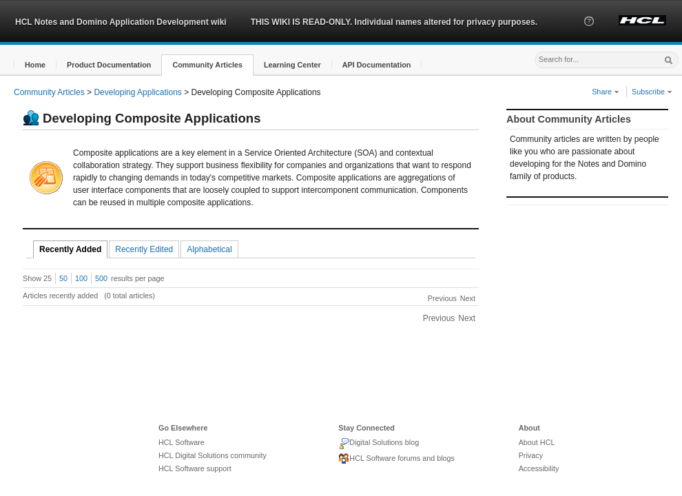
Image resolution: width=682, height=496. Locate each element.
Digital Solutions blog (378, 443)
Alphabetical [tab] (209, 249)
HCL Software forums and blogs (396, 458)
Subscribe (652, 91)
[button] (589, 34)
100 (81, 278)
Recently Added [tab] (70, 249)
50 (63, 278)
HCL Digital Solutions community (212, 455)
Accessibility (539, 468)
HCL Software (181, 442)
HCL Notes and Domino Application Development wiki (121, 22)
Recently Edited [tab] (144, 249)
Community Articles (49, 92)
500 (101, 278)
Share (605, 91)
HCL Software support (194, 468)
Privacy (531, 455)
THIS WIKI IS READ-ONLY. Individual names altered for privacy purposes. (394, 22)
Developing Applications (137, 92)
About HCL (537, 442)
